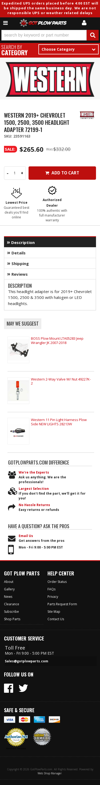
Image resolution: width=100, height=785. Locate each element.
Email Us (26, 536)
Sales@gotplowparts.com (26, 661)
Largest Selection (34, 488)
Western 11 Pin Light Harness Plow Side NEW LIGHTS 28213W (59, 421)
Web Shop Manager (50, 773)
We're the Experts (34, 472)
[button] (50, 35)
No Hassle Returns (34, 505)
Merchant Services (16, 748)
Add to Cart (62, 173)
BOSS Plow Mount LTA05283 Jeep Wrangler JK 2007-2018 (57, 340)
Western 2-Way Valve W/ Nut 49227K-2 (61, 381)
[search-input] (44, 35)
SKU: (8, 136)
